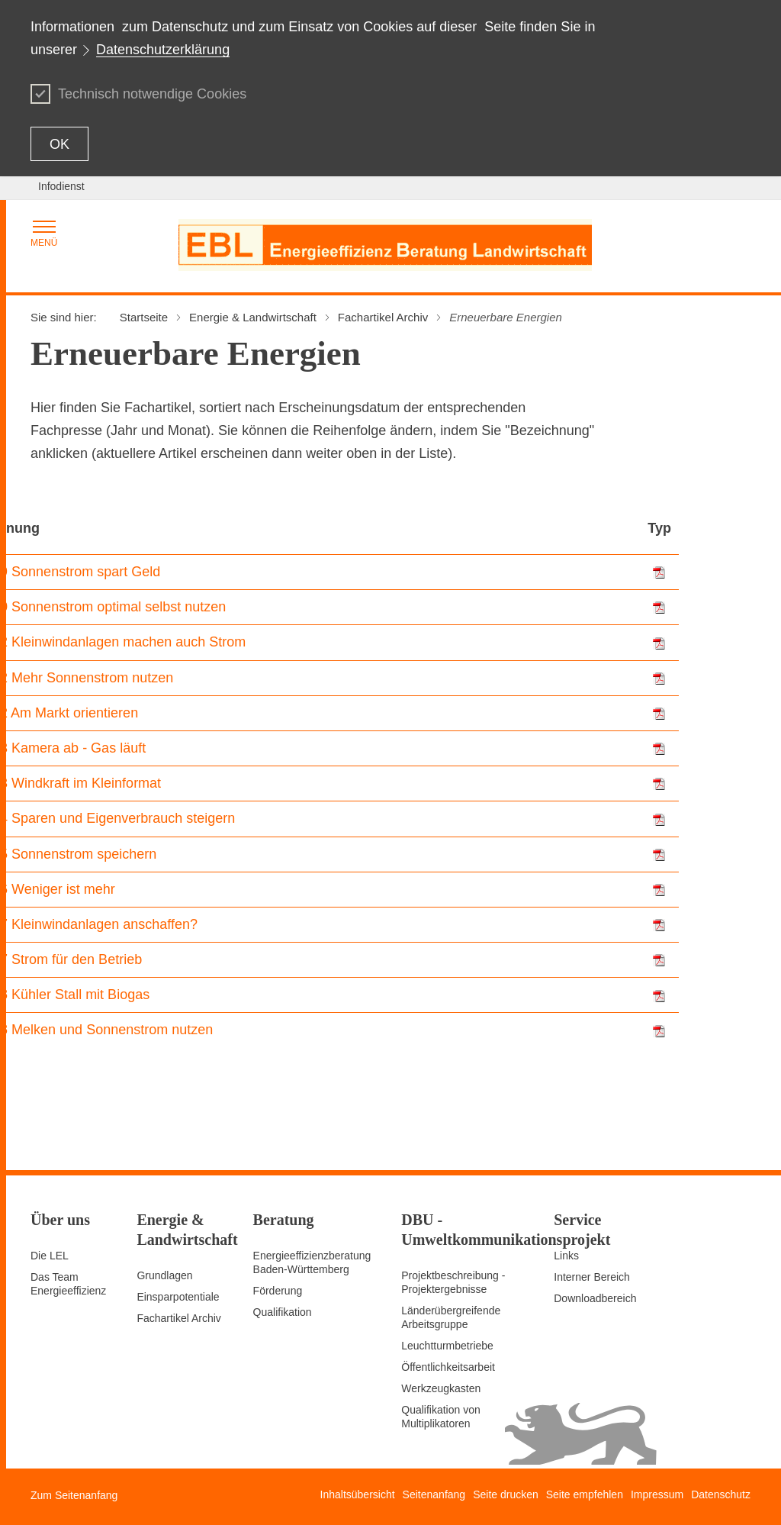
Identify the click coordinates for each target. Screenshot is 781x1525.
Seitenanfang (434, 1494)
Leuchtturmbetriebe (447, 1346)
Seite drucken (505, 1494)
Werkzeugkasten (440, 1388)
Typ (659, 528)
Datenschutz (720, 1494)
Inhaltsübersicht (357, 1494)
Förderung (278, 1291)
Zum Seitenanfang (74, 1495)
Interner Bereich (592, 1277)
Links (566, 1255)
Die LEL (50, 1255)
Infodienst (61, 186)
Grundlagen (164, 1275)
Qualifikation (282, 1312)
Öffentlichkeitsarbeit (448, 1367)
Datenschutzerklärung (163, 49)
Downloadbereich (595, 1298)
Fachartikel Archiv (178, 1318)
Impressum (657, 1494)
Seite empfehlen (584, 1494)
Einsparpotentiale (178, 1297)
